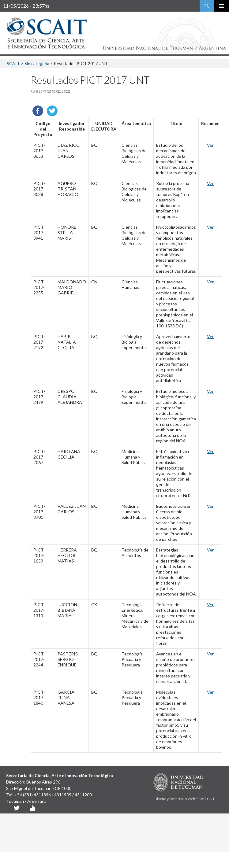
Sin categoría (36, 63)
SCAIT (13, 63)
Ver (210, 145)
